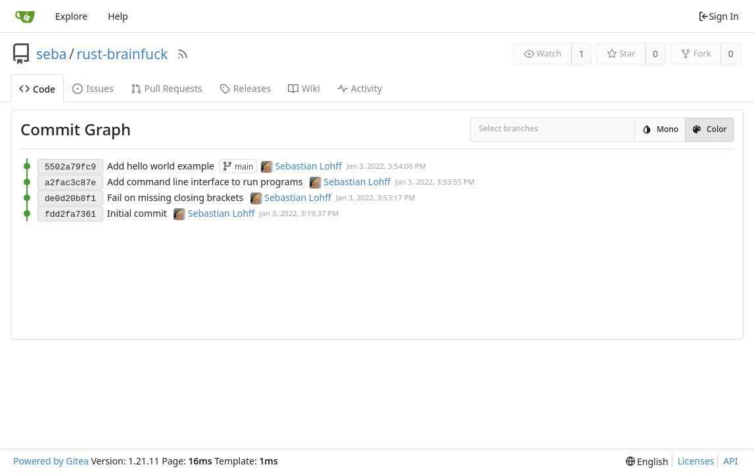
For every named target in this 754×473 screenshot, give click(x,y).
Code (37, 89)
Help (118, 16)
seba (51, 53)
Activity (359, 88)
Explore (71, 16)
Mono (660, 129)
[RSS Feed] (183, 54)
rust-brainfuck (122, 53)
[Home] (25, 16)
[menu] (647, 461)
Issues (92, 88)
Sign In (718, 16)
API (730, 461)
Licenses (696, 461)
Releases (245, 88)
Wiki (304, 88)
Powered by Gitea (51, 461)
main (238, 166)
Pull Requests (166, 88)
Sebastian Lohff (308, 166)
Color (709, 129)
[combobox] (487, 130)
